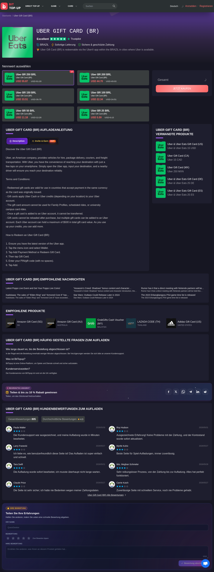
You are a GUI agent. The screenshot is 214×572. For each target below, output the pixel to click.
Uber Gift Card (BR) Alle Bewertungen (107, 495)
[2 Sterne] (13, 538)
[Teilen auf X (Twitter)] (176, 392)
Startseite (6, 15)
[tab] (17, 141)
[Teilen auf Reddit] (205, 392)
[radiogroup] (19, 431)
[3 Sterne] (18, 538)
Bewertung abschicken (193, 563)
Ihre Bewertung (14, 544)
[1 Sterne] (8, 538)
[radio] (14, 431)
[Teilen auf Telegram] (191, 392)
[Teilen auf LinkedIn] (198, 392)
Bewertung (11, 534)
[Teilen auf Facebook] (168, 392)
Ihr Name (10, 522)
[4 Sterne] (23, 538)
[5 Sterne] (28, 538)
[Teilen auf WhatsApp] (183, 392)
